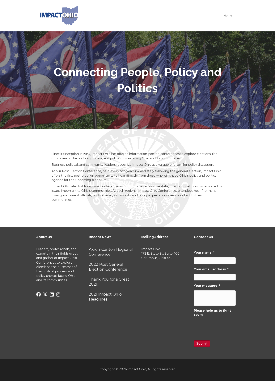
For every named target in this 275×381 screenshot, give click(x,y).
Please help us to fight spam (212, 312)
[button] (38, 294)
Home (228, 15)
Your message (207, 286)
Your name (204, 252)
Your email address (211, 269)
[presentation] (223, 326)
